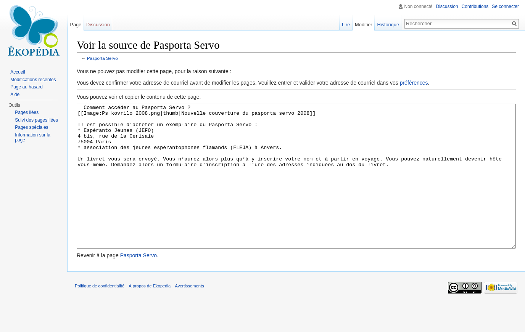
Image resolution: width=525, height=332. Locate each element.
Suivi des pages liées (36, 120)
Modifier (363, 24)
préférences (414, 83)
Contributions (475, 6)
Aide (14, 94)
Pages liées (27, 112)
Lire (346, 24)
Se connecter (505, 6)
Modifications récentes (33, 79)
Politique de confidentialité (99, 314)
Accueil (17, 72)
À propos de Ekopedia (150, 314)
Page (75, 24)
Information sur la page (32, 137)
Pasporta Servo (102, 58)
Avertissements (189, 314)
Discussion (447, 6)
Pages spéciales (31, 127)
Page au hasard (26, 87)
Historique (388, 24)
